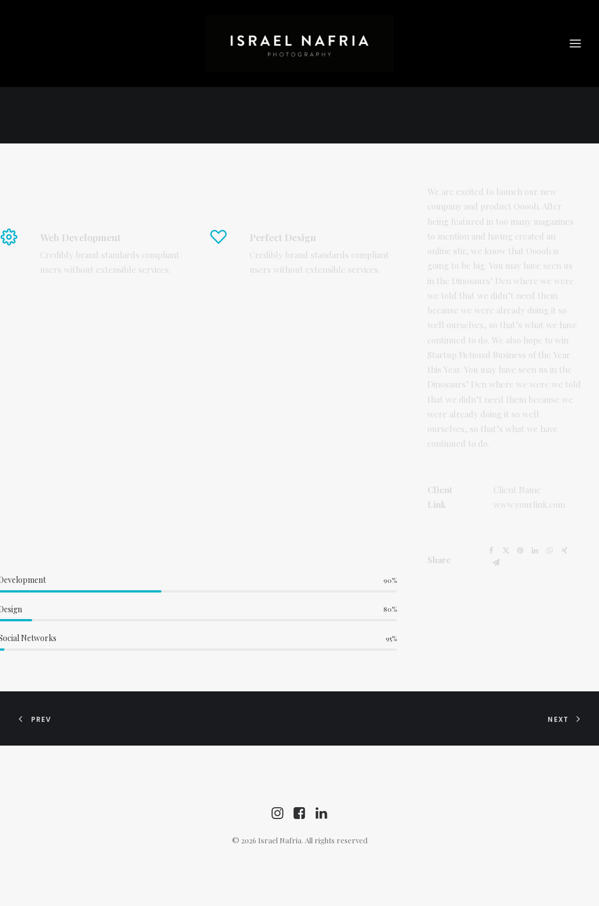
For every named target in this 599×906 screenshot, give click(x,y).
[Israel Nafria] (299, 43)
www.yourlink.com (529, 504)
